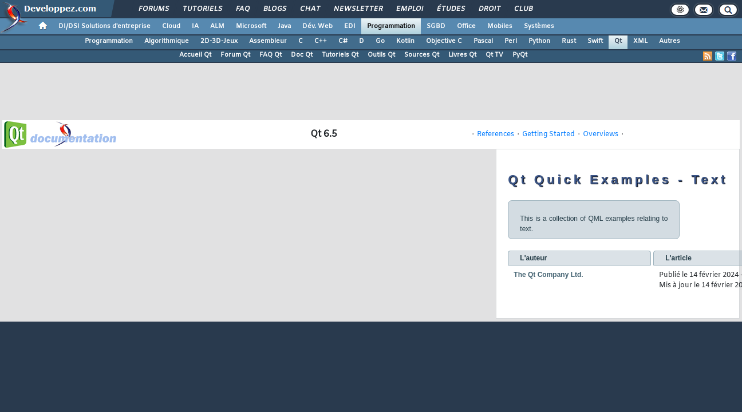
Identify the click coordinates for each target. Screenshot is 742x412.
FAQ (242, 9)
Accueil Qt (195, 55)
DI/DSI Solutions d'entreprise (104, 26)
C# (343, 41)
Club (522, 9)
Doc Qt (302, 55)
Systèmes (539, 26)
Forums (153, 9)
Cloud (171, 26)
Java (284, 26)
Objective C (444, 41)
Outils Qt (381, 55)
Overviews (600, 134)
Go (380, 41)
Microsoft (251, 26)
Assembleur (268, 41)
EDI (350, 26)
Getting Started (548, 134)
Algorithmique (166, 41)
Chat (309, 9)
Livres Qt (462, 55)
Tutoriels (202, 9)
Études (450, 9)
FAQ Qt (270, 55)
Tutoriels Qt (340, 55)
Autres (669, 41)
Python (539, 41)
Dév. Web (317, 26)
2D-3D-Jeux (219, 41)
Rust (569, 41)
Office (466, 26)
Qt (618, 41)
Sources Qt (421, 55)
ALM (217, 26)
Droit (489, 9)
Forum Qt (235, 55)
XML (640, 41)
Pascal (483, 41)
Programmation (391, 26)
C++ (320, 41)
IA (195, 26)
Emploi (409, 9)
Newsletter (357, 9)
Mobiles (499, 26)
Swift (595, 41)
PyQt (519, 55)
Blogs (274, 9)
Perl (510, 41)
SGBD (436, 26)
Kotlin (405, 41)
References (495, 134)
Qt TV (494, 55)
